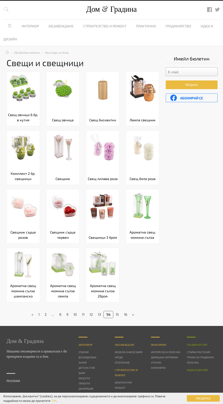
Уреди (119, 357)
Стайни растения (198, 352)
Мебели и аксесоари (128, 352)
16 (125, 314)
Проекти (84, 383)
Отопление (122, 362)
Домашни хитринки (164, 357)
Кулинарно (158, 367)
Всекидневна (87, 357)
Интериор (30, 26)
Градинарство (178, 26)
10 (75, 314)
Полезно (193, 362)
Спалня (83, 352)
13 (99, 314)
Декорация (86, 388)
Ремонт (120, 387)
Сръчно (156, 362)
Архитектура (123, 382)
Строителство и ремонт (104, 26)
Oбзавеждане (124, 344)
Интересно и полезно (165, 352)
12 (91, 314)
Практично (146, 26)
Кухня (82, 362)
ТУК (53, 400)
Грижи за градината (200, 357)
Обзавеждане (61, 26)
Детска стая (87, 367)
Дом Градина (111, 9)
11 (83, 314)
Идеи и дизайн (197, 370)
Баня (82, 372)
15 (117, 314)
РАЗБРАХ (203, 398)
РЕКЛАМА (13, 381)
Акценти (84, 378)
